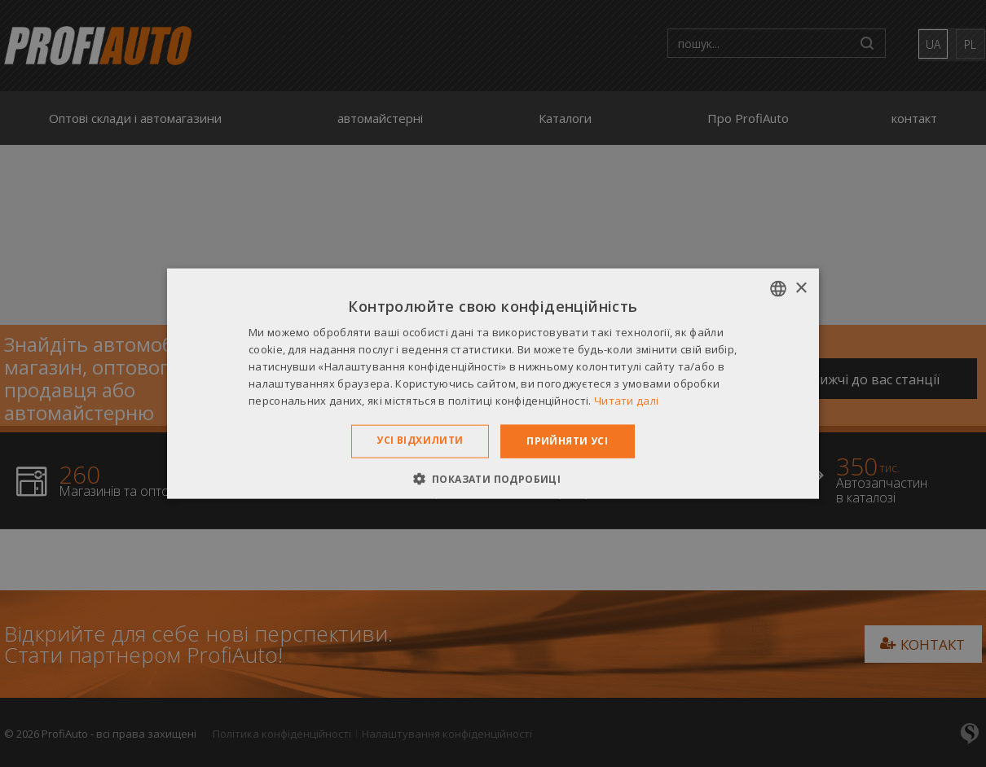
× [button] (801, 288)
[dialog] (493, 383)
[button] (493, 478)
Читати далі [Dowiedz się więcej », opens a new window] (626, 399)
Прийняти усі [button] (567, 441)
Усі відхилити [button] (419, 440)
